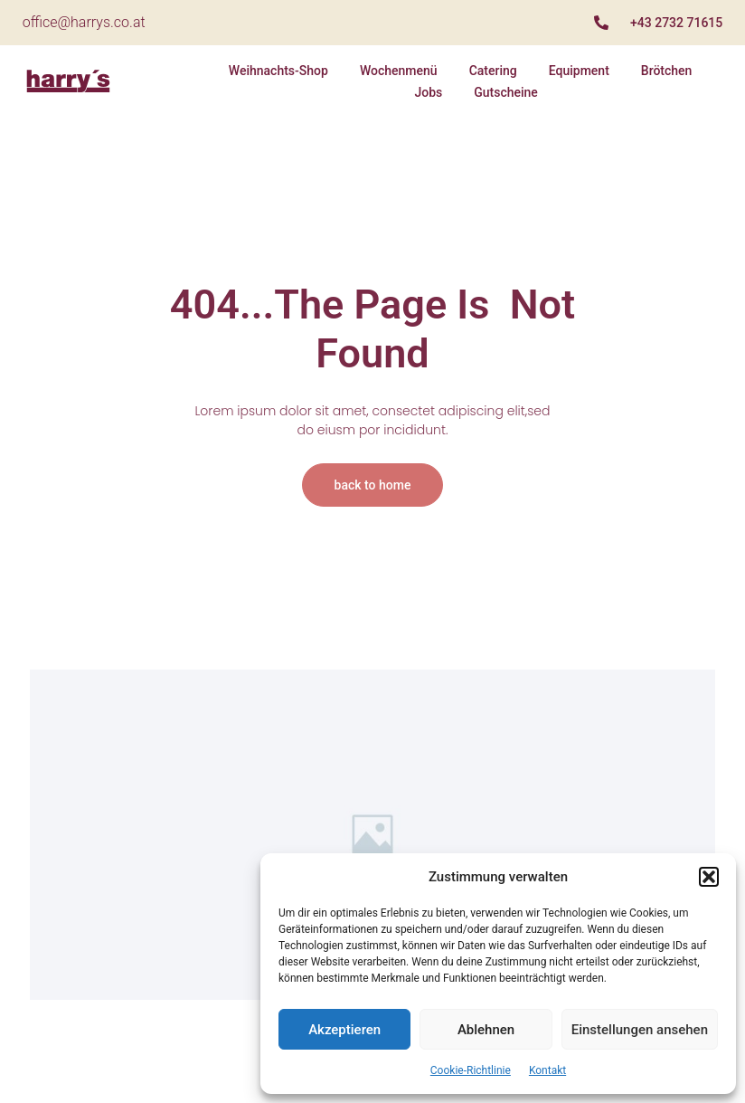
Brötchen (667, 70)
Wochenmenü (399, 70)
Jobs (428, 92)
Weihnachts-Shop (278, 70)
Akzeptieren (344, 1030)
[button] (709, 877)
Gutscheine (506, 92)
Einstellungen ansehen (639, 1030)
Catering (493, 70)
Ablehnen (485, 1030)
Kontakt (547, 1070)
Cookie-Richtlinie (470, 1070)
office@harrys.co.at (84, 22)
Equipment (579, 70)
